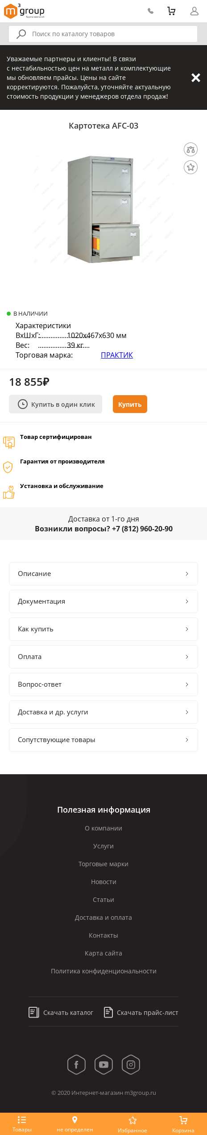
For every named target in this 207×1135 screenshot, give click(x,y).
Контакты (103, 935)
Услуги (103, 846)
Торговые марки (103, 864)
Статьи (103, 899)
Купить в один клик (56, 404)
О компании (103, 828)
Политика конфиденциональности (104, 971)
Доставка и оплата (103, 917)
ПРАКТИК (117, 355)
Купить (130, 404)
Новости (103, 881)
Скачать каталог (61, 1012)
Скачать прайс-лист (141, 1012)
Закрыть (195, 77)
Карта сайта (103, 953)
